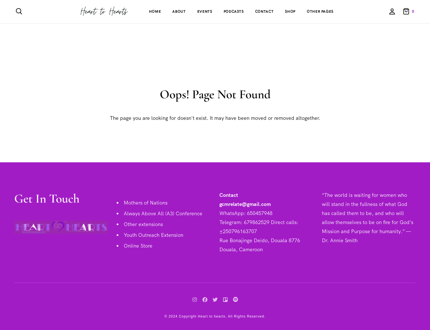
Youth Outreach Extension (153, 235)
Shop (290, 11)
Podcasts (234, 11)
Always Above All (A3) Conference (163, 213)
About (179, 11)
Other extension (142, 224)
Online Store (138, 245)
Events (204, 11)
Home (155, 11)
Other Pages (320, 11)
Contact (264, 11)
